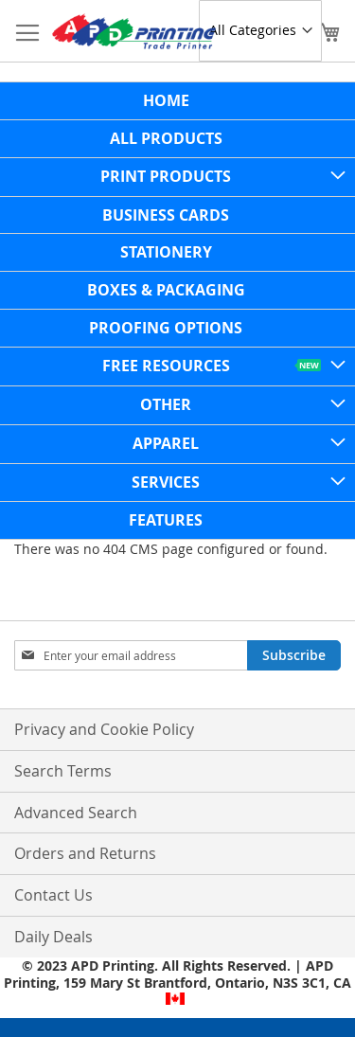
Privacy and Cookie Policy (104, 729)
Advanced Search (75, 812)
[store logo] (134, 31)
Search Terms (63, 770)
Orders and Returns (85, 853)
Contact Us (53, 895)
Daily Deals (53, 936)
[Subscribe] (294, 655)
